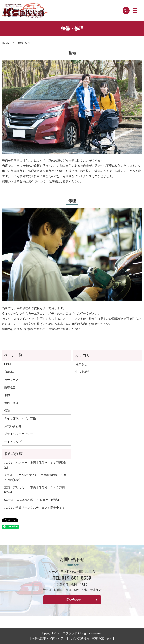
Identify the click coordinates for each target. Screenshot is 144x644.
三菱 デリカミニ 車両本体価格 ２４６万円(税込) (34, 490)
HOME (5, 42)
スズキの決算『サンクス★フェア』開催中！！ (34, 507)
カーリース (11, 379)
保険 (7, 410)
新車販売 (10, 387)
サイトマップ (12, 441)
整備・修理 (11, 403)
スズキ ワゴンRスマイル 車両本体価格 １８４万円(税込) (35, 477)
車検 (7, 395)
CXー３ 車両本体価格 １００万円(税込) (31, 500)
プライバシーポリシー (18, 433)
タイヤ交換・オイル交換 (20, 418)
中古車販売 (82, 372)
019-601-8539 (76, 578)
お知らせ (81, 364)
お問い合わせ (12, 426)
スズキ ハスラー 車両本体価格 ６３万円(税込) (35, 465)
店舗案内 (10, 372)
